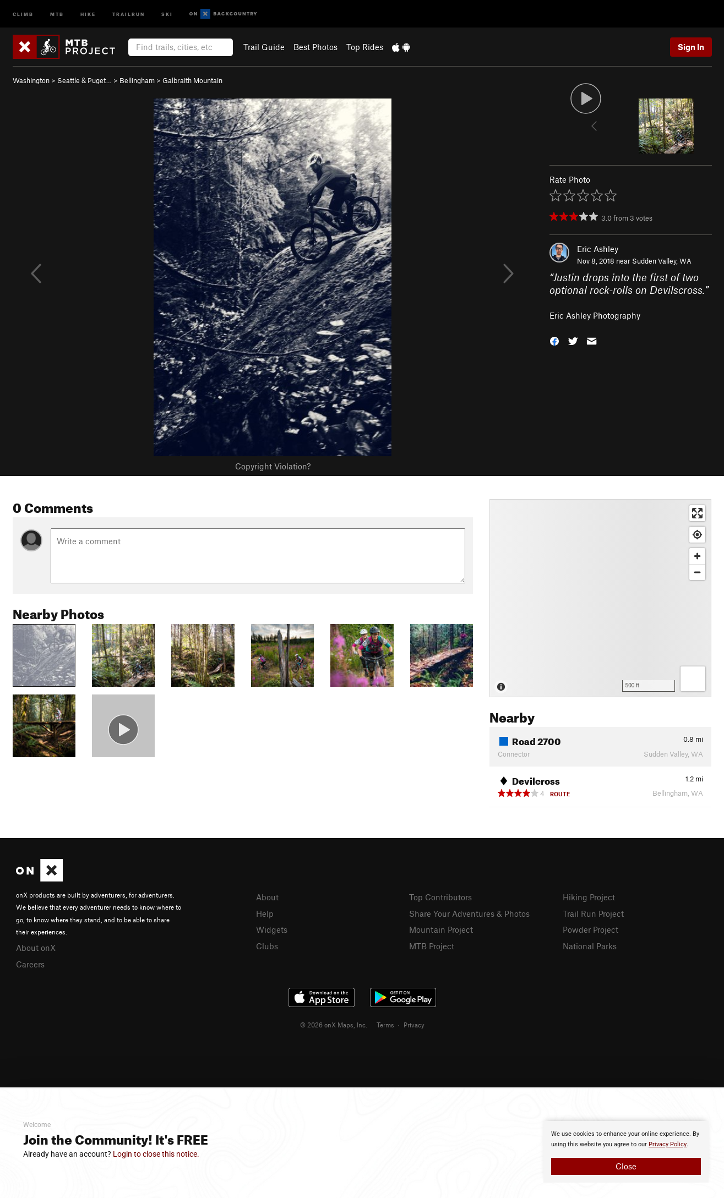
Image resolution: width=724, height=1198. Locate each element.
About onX (36, 948)
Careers (30, 964)
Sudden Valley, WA (662, 260)
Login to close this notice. (156, 1154)
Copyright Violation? (273, 466)
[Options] (693, 678)
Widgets (271, 929)
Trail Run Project (593, 913)
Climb (23, 13)
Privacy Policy (668, 1144)
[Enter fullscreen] (697, 513)
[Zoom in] (697, 556)
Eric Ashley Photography (594, 315)
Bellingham (137, 80)
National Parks (590, 946)
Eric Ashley (597, 249)
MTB (57, 13)
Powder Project (590, 929)
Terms (385, 1025)
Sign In (691, 47)
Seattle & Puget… (84, 80)
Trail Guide (264, 47)
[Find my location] (697, 535)
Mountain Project (441, 929)
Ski (167, 13)
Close (626, 1166)
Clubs (267, 946)
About (267, 897)
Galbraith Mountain (192, 80)
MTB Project (431, 946)
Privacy (414, 1025)
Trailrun (128, 13)
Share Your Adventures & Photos (469, 913)
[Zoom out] (697, 572)
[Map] (600, 598)
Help (265, 913)
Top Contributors (440, 897)
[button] (554, 340)
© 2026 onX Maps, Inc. (333, 1025)
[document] (626, 1152)
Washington (31, 80)
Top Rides (364, 47)
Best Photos (315, 47)
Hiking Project (589, 897)
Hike (88, 13)
